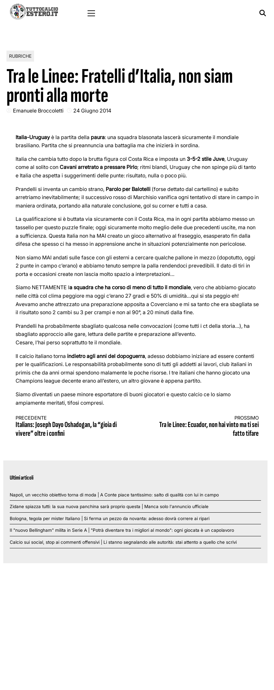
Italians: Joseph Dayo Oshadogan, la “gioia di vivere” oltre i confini (70, 426)
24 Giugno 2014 (92, 110)
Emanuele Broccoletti (38, 110)
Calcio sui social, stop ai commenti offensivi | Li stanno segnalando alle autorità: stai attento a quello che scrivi (123, 542)
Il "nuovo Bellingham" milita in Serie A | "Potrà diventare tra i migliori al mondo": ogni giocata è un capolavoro (122, 530)
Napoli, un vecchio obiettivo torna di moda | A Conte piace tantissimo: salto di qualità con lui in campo (114, 494)
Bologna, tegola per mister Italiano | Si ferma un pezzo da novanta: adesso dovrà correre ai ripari (109, 518)
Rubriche (20, 56)
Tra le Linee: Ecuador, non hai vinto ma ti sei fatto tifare (204, 426)
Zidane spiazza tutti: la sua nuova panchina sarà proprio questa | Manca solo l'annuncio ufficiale (109, 506)
